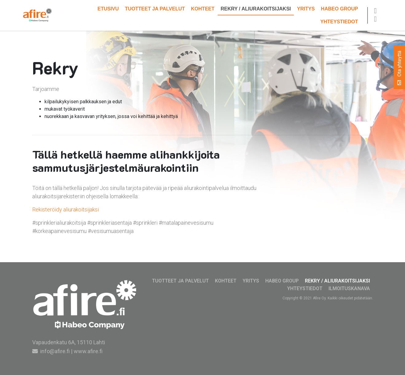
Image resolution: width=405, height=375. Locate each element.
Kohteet (202, 8)
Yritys (306, 8)
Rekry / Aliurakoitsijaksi (256, 8)
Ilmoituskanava (349, 288)
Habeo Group (339, 8)
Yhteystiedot (339, 21)
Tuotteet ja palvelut (155, 8)
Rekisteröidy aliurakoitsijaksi (65, 209)
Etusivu (108, 8)
